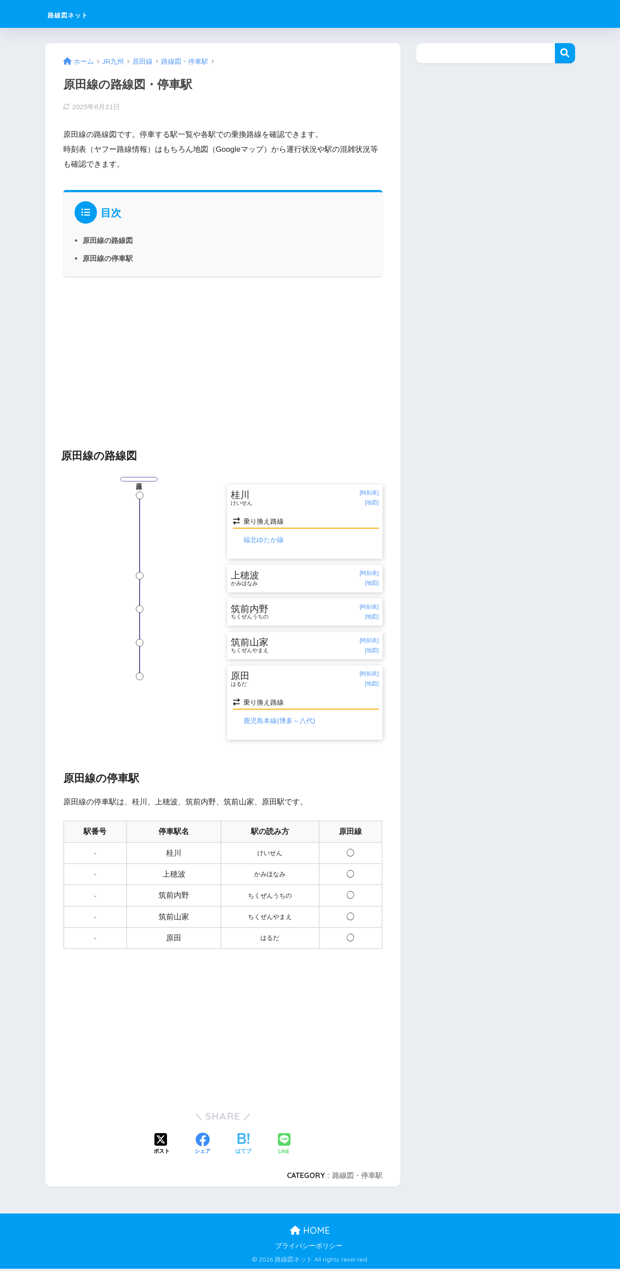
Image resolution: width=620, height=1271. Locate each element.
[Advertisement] (223, 357)
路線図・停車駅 (357, 1177)
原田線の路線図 (108, 240)
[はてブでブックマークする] (243, 1147)
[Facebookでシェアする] (202, 1147)
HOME (310, 1233)
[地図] (372, 503)
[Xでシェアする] (162, 1147)
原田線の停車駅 (108, 258)
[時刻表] (369, 493)
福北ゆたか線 (263, 540)
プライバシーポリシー (309, 1248)
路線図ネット (81, 13)
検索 (565, 53)
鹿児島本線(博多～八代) (279, 723)
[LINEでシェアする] (284, 1146)
